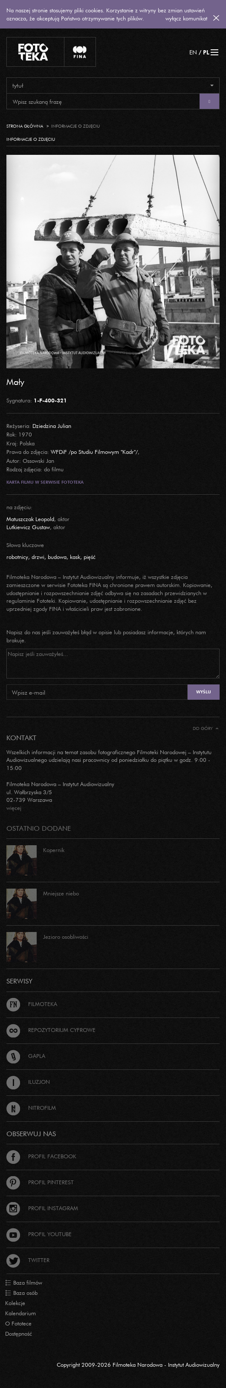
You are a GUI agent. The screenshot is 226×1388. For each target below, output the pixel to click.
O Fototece (18, 1323)
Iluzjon (28, 1081)
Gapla (25, 1055)
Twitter (27, 1260)
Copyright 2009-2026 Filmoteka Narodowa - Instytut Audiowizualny (138, 1364)
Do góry (206, 728)
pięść (90, 556)
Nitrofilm (31, 1107)
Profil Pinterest (40, 1182)
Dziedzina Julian (51, 425)
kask (75, 556)
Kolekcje (15, 1303)
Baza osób (21, 1293)
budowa (57, 556)
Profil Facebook (41, 1156)
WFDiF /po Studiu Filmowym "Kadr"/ (94, 451)
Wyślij (203, 692)
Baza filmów (23, 1283)
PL (206, 52)
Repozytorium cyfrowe (51, 1029)
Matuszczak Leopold (30, 519)
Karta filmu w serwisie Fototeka (45, 482)
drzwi (38, 556)
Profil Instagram (42, 1208)
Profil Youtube (39, 1234)
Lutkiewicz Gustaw (28, 527)
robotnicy (17, 556)
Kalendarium (20, 1313)
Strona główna (24, 126)
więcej (13, 807)
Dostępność (18, 1333)
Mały (15, 381)
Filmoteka (31, 1003)
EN (193, 52)
